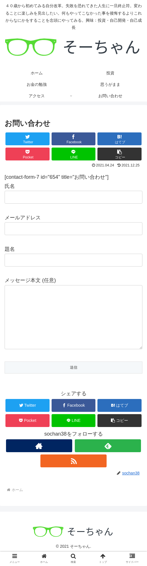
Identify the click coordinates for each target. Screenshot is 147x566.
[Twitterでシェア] (27, 138)
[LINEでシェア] (74, 154)
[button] (119, 154)
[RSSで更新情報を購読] (73, 472)
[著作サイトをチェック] (39, 457)
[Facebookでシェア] (74, 138)
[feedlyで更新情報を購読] (108, 457)
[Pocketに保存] (27, 154)
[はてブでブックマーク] (119, 138)
